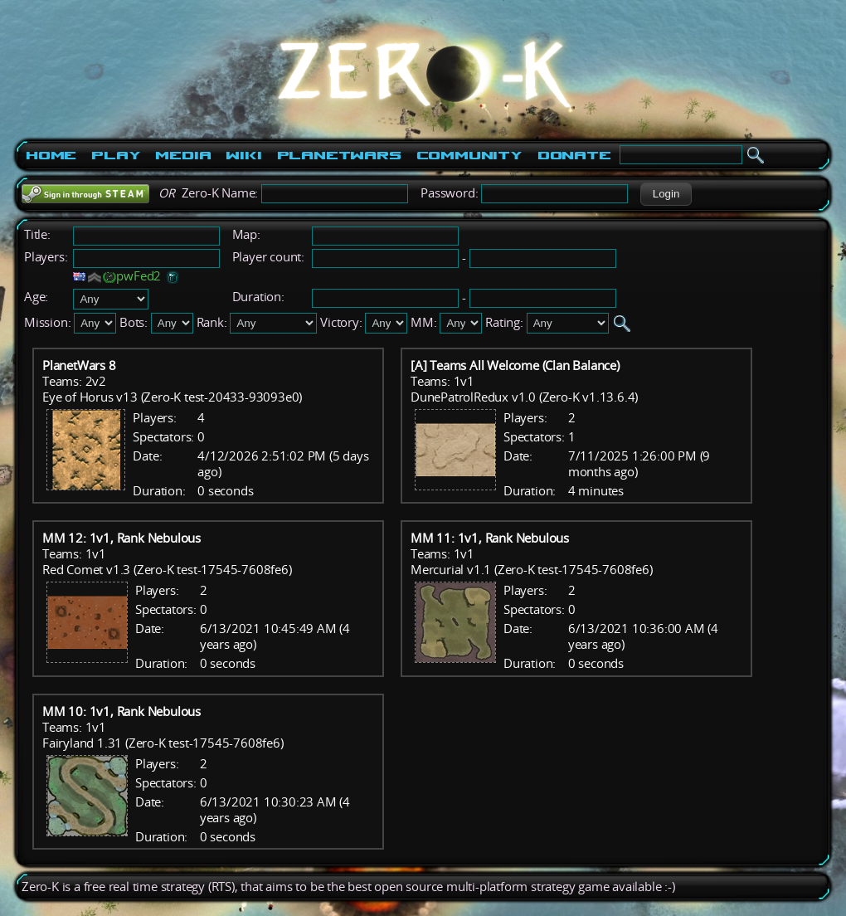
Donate (574, 155)
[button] (665, 194)
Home (51, 155)
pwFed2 (138, 276)
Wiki (243, 155)
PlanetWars (339, 155)
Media (183, 155)
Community (469, 155)
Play (115, 155)
